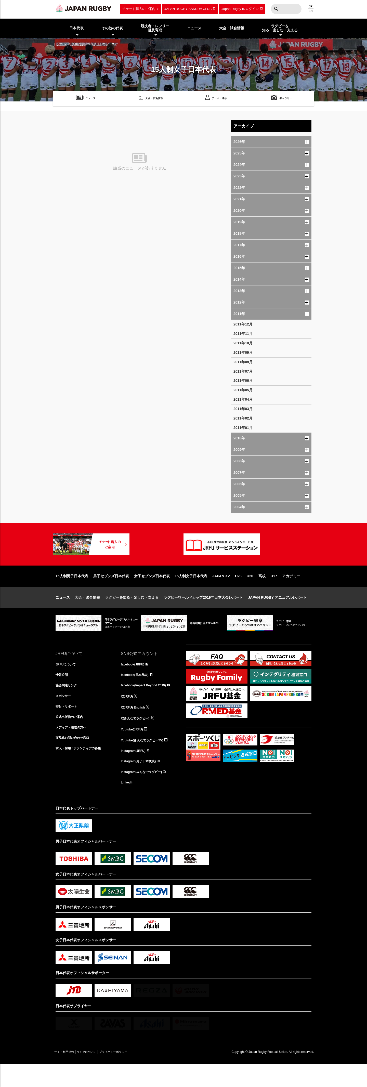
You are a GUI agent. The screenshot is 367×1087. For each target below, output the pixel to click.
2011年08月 (243, 362)
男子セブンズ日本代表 (111, 592)
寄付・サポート (68, 726)
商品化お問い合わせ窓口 (75, 759)
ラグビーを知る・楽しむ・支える (132, 614)
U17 (274, 592)
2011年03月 (243, 409)
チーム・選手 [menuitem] (219, 99)
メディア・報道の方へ (73, 748)
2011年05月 (243, 390)
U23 (238, 592)
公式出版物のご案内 (72, 737)
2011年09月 (243, 352)
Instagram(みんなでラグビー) (145, 793)
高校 (262, 592)
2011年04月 (243, 399)
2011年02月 (243, 418)
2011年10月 (243, 343)
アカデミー (291, 592)
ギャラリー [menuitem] (286, 99)
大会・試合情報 (87, 614)
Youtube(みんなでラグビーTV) (145, 759)
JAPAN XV (221, 592)
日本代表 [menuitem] (76, 28)
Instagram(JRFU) (135, 771)
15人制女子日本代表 (83, 44)
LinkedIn (128, 804)
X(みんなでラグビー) (137, 737)
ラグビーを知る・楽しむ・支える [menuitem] (280, 28)
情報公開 (63, 692)
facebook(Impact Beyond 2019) (147, 703)
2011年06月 (243, 380)
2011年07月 (243, 371)
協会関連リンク (68, 703)
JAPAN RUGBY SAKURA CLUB (188, 9)
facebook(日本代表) (137, 692)
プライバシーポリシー (130, 1074)
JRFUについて (67, 681)
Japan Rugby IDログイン (239, 9)
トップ (57, 44)
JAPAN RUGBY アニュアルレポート (277, 614)
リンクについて (97, 1074)
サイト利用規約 (67, 1074)
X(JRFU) (128, 715)
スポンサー (64, 715)
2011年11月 (243, 334)
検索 (276, 9)
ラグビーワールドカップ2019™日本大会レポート (203, 614)
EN (311, 11)
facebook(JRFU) (134, 681)
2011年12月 (243, 324)
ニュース (63, 614)
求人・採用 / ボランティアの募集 (82, 771)
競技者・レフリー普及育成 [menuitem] (155, 28)
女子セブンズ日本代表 (152, 592)
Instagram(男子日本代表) (141, 782)
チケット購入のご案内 (138, 9)
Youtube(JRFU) (134, 748)
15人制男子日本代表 (72, 592)
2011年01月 (243, 428)
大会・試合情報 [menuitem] (231, 28)
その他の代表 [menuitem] (112, 28)
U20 (250, 592)
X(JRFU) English (135, 726)
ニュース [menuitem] (194, 28)
